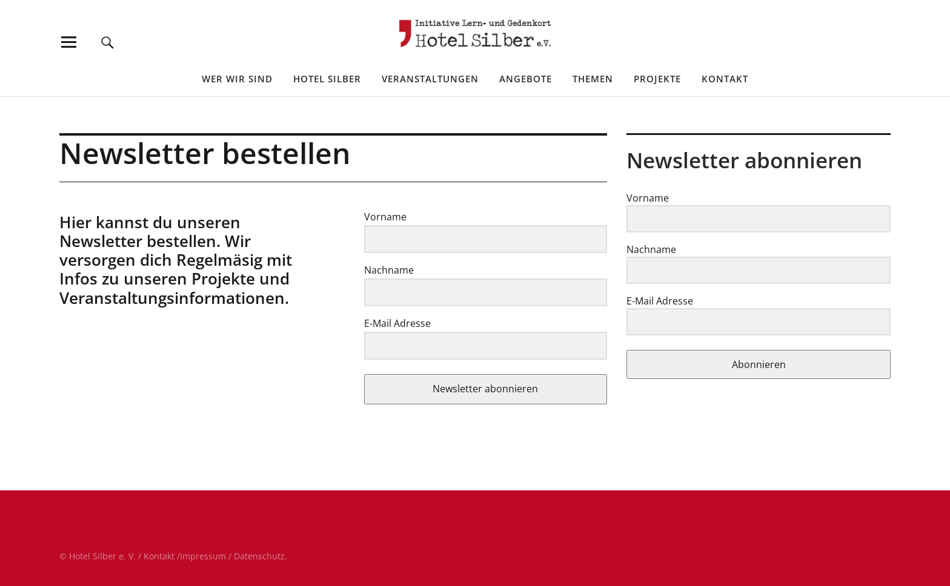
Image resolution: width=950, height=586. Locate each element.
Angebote (525, 79)
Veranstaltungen (430, 79)
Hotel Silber (327, 79)
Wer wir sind (237, 79)
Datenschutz (259, 556)
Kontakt (725, 79)
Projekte (657, 79)
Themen (593, 79)
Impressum (203, 556)
